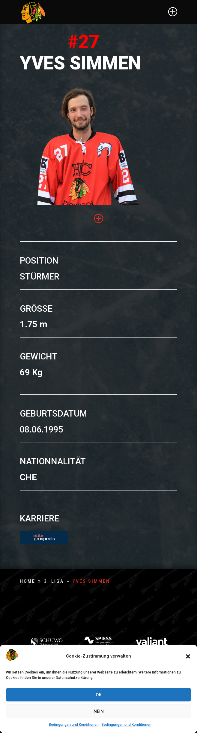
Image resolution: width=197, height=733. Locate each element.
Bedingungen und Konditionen (74, 724)
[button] (188, 656)
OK (99, 695)
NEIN (99, 711)
